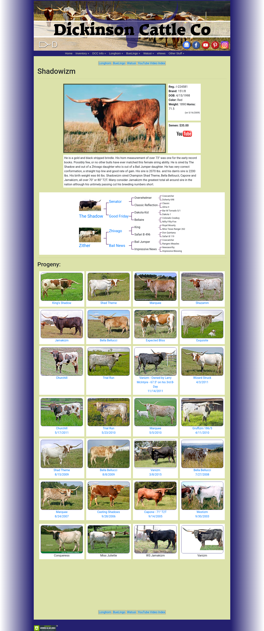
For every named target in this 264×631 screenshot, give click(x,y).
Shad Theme (108, 303)
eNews (161, 53)
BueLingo (132, 53)
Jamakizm (62, 340)
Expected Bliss (155, 340)
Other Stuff (175, 53)
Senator (115, 201)
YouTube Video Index (151, 63)
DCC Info (98, 53)
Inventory (81, 53)
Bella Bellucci (108, 340)
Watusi (147, 53)
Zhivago (115, 231)
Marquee (155, 303)
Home (68, 53)
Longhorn (115, 53)
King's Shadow (61, 303)
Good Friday (119, 216)
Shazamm (202, 303)
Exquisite (202, 340)
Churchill (61, 378)
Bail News (117, 245)
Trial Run (108, 378)
